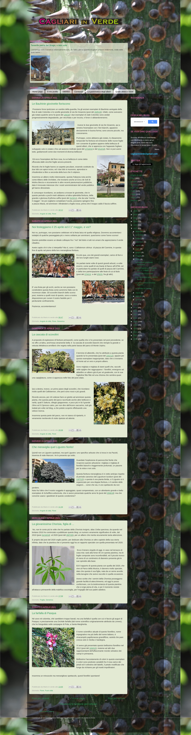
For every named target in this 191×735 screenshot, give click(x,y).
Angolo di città (45, 214)
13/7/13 (79, 479)
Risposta (134, 200)
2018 (135, 311)
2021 (135, 228)
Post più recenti (40, 698)
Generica (60, 321)
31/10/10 (45, 535)
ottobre (139, 238)
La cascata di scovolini (45, 334)
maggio (139, 256)
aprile (138, 259)
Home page (37, 91)
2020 (135, 304)
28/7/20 (69, 535)
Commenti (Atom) (47, 711)
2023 (135, 221)
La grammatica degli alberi (99, 91)
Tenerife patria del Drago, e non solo (49, 45)
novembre (140, 235)
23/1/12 (109, 356)
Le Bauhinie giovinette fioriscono (51, 103)
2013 (135, 329)
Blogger (100, 728)
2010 (135, 339)
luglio (138, 249)
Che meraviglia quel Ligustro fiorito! (53, 447)
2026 (135, 211)
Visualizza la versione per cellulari (78, 704)
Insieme (134, 182)
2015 (135, 322)
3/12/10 (101, 149)
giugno (138, 252)
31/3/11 (73, 198)
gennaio (139, 300)
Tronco (133, 197)
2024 (135, 218)
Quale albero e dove (124, 91)
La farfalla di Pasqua (44, 613)
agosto (138, 245)
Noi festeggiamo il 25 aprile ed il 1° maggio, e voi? (61, 227)
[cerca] (139, 122)
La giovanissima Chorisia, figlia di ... (53, 524)
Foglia (42, 600)
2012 (135, 332)
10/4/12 (92, 648)
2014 (135, 325)
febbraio (139, 296)
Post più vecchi (116, 698)
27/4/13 (87, 274)
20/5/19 (97, 112)
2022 (135, 225)
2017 (135, 315)
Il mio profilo (52, 91)
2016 (135, 318)
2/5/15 (99, 274)
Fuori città (49, 691)
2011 (135, 335)
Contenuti (78, 91)
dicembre (139, 231)
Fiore (54, 214)
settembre (140, 242)
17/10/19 (89, 149)
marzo (138, 293)
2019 (135, 308)
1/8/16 (66, 115)
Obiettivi (66, 91)
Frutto (133, 191)
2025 (135, 215)
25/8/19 (110, 493)
